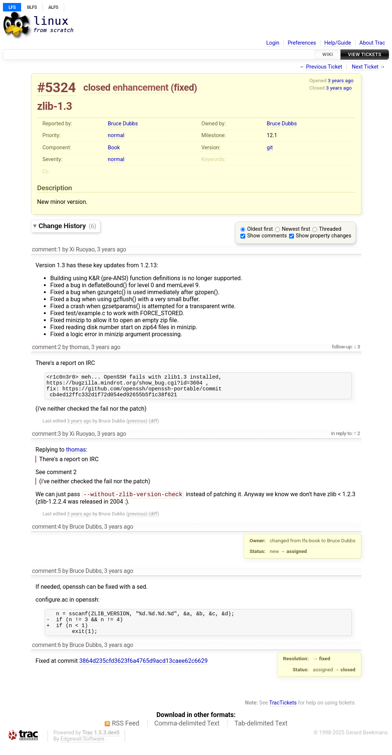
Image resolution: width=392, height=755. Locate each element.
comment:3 (46, 438)
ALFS (53, 7)
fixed (184, 87)
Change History (67, 226)
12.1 (272, 135)
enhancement (140, 87)
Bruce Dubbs (123, 124)
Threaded (330, 229)
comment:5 (46, 576)
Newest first (296, 229)
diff (153, 425)
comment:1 (46, 249)
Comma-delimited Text (186, 733)
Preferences (302, 43)
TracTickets (283, 712)
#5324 (56, 87)
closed (96, 87)
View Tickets (364, 54)
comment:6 (46, 654)
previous (137, 425)
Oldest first (260, 229)
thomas (76, 453)
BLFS (32, 7)
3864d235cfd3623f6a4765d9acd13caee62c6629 (143, 670)
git (270, 148)
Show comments (267, 236)
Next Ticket (365, 67)
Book (114, 148)
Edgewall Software (82, 748)
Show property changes (323, 236)
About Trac (372, 43)
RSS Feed (125, 733)
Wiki (327, 54)
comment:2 (46, 347)
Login (273, 43)
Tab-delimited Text (261, 733)
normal (116, 135)
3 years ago (341, 80)
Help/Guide (338, 43)
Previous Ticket (324, 67)
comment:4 (46, 531)
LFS (11, 7)
